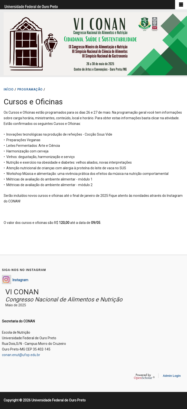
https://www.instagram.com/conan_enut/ (6, 279)
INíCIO (9, 89)
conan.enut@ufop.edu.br (21, 355)
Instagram (20, 280)
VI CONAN (22, 292)
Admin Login (172, 376)
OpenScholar (144, 376)
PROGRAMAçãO (30, 89)
